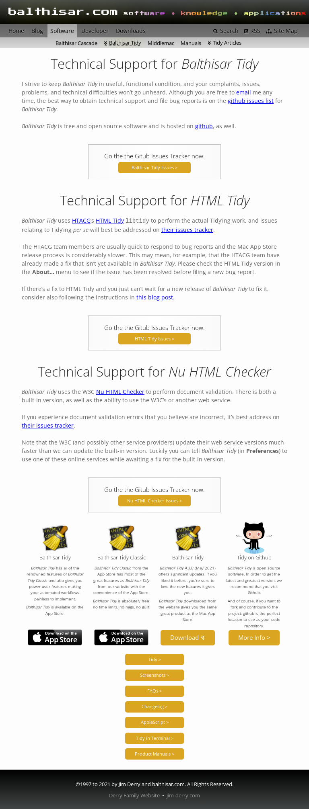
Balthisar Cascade (76, 43)
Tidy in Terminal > (154, 737)
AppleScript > (155, 721)
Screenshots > (154, 674)
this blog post (154, 296)
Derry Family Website (134, 794)
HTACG (81, 220)
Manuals (191, 43)
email (243, 92)
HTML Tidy (110, 220)
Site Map (286, 31)
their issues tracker (187, 229)
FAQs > (154, 690)
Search (229, 31)
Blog (37, 31)
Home (16, 31)
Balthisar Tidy (125, 42)
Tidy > (154, 658)
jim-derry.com (183, 794)
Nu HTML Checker (120, 391)
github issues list (251, 100)
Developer (95, 31)
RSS (255, 31)
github (204, 126)
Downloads (131, 31)
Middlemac (161, 43)
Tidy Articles (227, 42)
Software (62, 31)
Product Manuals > (154, 753)
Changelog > (154, 705)
